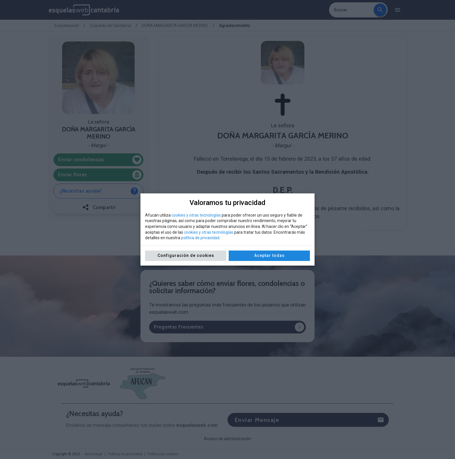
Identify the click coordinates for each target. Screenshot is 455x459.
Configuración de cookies (186, 255)
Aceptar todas (269, 255)
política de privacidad (200, 237)
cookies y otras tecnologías (196, 215)
